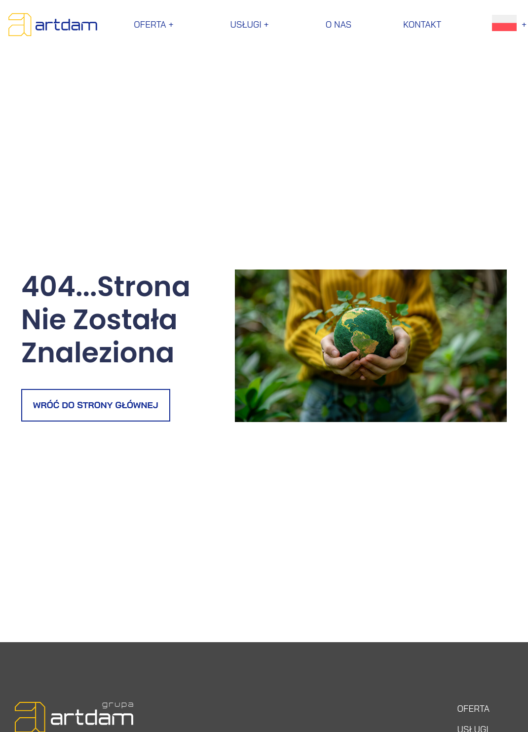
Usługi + (252, 24)
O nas (338, 24)
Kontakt (422, 24)
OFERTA (473, 708)
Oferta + (156, 24)
